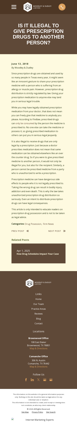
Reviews (38, 313)
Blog (38, 318)
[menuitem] (25, 412)
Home (38, 299)
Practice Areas (38, 308)
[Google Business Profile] (44, 379)
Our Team (38, 304)
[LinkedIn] (32, 379)
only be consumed (25, 123)
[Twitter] (38, 379)
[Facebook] (25, 379)
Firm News (48, 223)
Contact (39, 323)
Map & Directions (38, 348)
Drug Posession (33, 223)
